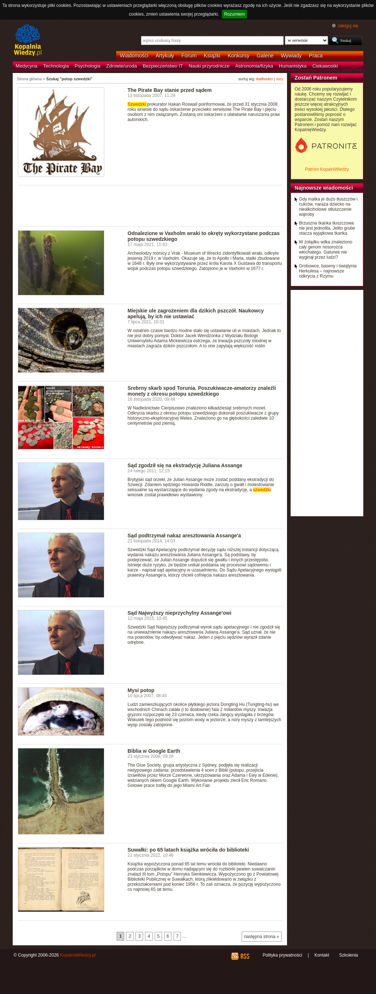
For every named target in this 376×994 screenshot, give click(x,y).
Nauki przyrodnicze (209, 66)
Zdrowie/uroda (121, 66)
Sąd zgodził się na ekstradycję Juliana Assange (185, 465)
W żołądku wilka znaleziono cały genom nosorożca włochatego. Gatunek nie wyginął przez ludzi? (325, 249)
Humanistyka (293, 66)
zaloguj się (348, 25)
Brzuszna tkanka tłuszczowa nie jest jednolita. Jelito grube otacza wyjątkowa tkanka (327, 228)
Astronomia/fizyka (254, 66)
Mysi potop (141, 690)
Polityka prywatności (282, 955)
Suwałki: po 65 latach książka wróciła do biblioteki (188, 850)
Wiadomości (134, 55)
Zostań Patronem (316, 78)
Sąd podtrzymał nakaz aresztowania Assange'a (184, 535)
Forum (189, 55)
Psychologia (88, 66)
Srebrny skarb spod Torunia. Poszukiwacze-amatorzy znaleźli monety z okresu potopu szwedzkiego (202, 391)
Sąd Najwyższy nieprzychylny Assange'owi (179, 613)
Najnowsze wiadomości (324, 188)
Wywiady (291, 55)
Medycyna (26, 66)
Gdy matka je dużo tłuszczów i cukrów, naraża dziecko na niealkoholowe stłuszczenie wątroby (328, 207)
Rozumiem (234, 14)
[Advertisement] (150, 205)
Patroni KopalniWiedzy (327, 169)
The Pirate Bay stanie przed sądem (170, 90)
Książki (212, 55)
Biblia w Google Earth (154, 751)
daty (279, 79)
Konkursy (239, 55)
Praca (316, 55)
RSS (244, 956)
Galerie (265, 55)
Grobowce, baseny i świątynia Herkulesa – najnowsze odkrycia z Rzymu (328, 271)
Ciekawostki (325, 66)
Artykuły (164, 55)
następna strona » (261, 936)
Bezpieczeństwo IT (163, 66)
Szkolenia (348, 955)
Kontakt (321, 955)
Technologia (56, 66)
